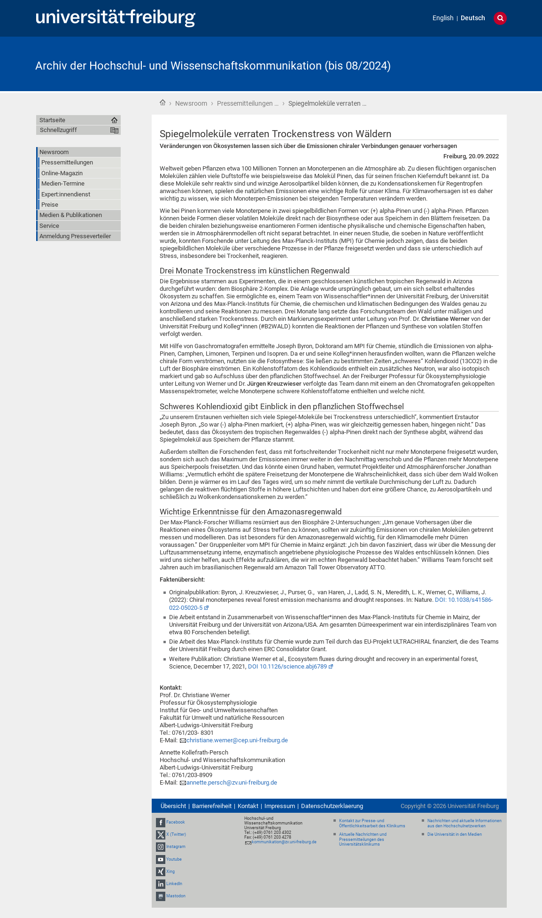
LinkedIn (174, 883)
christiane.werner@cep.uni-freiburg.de (237, 740)
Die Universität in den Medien (454, 834)
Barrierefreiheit (212, 805)
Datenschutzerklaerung (332, 805)
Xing (170, 871)
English (443, 18)
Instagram (176, 847)
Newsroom (191, 103)
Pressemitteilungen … (248, 103)
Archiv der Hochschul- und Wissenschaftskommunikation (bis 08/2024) (213, 65)
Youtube (174, 859)
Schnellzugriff (58, 129)
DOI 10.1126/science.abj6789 (287, 666)
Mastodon (176, 896)
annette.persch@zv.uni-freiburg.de (231, 782)
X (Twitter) (176, 834)
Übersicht (173, 805)
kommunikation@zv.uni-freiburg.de (284, 842)
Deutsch (473, 18)
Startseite (162, 102)
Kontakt (248, 805)
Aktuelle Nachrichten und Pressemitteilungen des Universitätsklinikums (363, 839)
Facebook (175, 822)
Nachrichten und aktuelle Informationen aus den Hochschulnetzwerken (464, 823)
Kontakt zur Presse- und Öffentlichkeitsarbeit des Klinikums (372, 823)
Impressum (279, 805)
